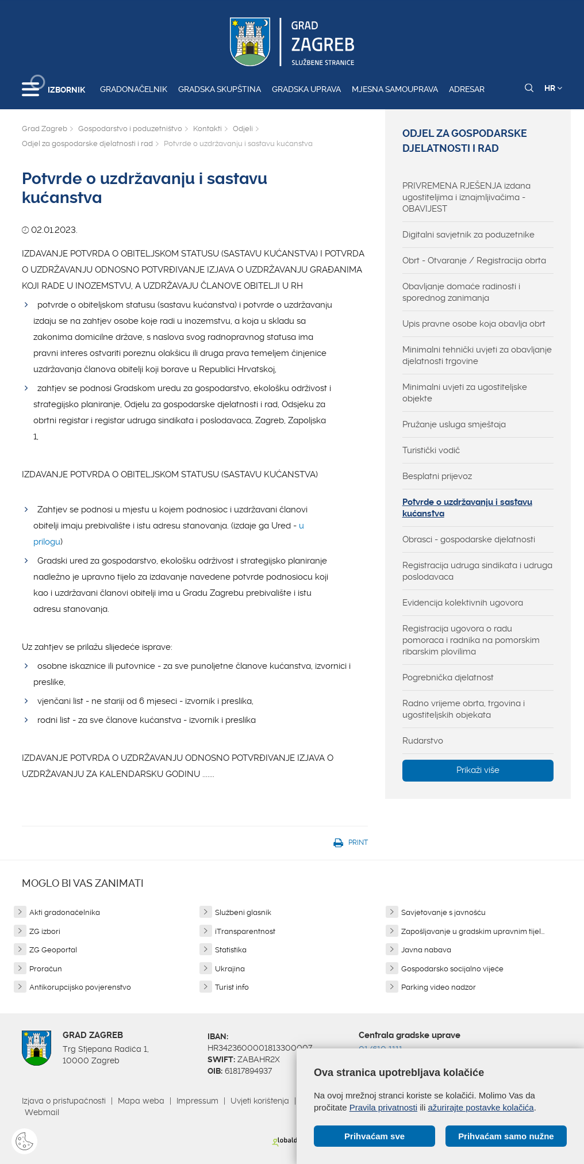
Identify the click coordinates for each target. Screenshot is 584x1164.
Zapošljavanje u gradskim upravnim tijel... (472, 931)
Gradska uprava (306, 89)
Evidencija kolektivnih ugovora (462, 603)
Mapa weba (141, 1100)
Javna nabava (426, 949)
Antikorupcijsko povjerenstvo (80, 987)
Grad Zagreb (44, 128)
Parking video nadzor (438, 987)
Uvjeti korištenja (259, 1100)
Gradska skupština (219, 89)
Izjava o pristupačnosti (64, 1100)
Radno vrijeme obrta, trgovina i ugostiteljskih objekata (463, 709)
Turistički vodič (431, 450)
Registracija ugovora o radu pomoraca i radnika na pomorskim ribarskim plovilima (471, 640)
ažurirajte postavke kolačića (480, 1107)
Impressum (197, 1100)
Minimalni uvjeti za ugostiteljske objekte (464, 393)
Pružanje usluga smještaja (454, 424)
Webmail (42, 1112)
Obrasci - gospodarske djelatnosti (468, 539)
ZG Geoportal (53, 949)
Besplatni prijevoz (437, 476)
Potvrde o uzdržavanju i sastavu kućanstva (467, 508)
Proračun (45, 968)
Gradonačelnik (133, 89)
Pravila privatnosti (383, 1107)
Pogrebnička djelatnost (448, 677)
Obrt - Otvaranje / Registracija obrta (474, 260)
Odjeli (243, 128)
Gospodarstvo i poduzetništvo (130, 128)
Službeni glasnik (243, 912)
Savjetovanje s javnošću (443, 912)
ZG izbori (44, 931)
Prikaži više (478, 770)
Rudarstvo (422, 741)
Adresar (467, 89)
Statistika (231, 949)
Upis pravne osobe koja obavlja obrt (473, 324)
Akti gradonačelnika (64, 912)
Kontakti (207, 128)
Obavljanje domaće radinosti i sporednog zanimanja (461, 292)
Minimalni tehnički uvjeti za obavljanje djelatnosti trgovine (477, 355)
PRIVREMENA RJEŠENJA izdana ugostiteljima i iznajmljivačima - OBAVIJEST (466, 197)
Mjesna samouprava (395, 89)
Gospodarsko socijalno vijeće (452, 968)
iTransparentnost (245, 931)
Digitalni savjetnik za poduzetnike (468, 234)
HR (553, 88)
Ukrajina (230, 968)
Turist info (232, 987)
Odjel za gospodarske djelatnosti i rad (87, 143)
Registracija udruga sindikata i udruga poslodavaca (477, 571)
